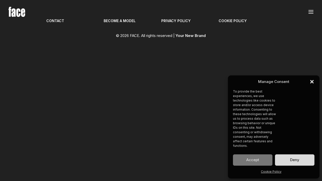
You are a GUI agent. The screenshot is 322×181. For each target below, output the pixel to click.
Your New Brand (191, 35)
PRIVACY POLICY (176, 21)
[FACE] (17, 12)
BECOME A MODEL (120, 21)
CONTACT (55, 21)
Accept (252, 159)
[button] (311, 81)
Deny (294, 159)
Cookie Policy (271, 171)
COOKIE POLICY (233, 21)
